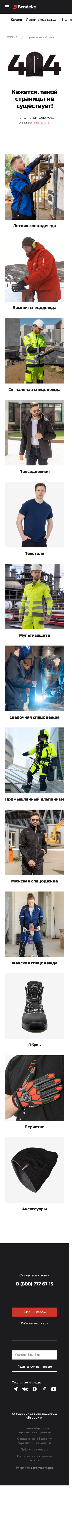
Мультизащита (34, 635)
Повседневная (34, 471)
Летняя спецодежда (41, 19)
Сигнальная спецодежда (34, 389)
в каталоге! (42, 122)
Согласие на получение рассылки (34, 1458)
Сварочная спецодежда (35, 717)
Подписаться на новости (34, 1366)
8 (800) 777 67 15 (34, 1284)
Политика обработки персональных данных (34, 1430)
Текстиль (34, 553)
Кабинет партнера (34, 1323)
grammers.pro (43, 1468)
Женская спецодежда (34, 963)
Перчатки (35, 1126)
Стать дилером (35, 1311)
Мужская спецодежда (34, 881)
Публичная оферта (34, 1449)
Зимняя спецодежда (34, 307)
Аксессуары (34, 1209)
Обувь (34, 1045)
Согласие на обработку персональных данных (34, 1441)
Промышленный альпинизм (34, 799)
